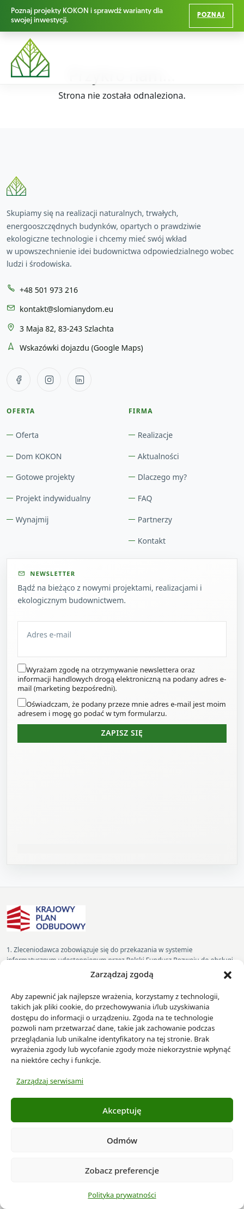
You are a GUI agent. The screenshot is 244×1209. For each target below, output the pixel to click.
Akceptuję (121, 1110)
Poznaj (211, 15)
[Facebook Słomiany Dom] (18, 380)
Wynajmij (32, 519)
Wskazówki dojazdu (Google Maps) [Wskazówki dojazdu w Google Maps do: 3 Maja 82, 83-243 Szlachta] (81, 347)
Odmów (122, 1140)
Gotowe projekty (45, 477)
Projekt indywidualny (53, 498)
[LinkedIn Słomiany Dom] (79, 380)
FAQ (145, 498)
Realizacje (155, 435)
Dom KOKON (39, 456)
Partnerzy (155, 519)
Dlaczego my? (162, 477)
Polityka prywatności (122, 1195)
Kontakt (152, 541)
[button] (227, 974)
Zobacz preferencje (122, 1170)
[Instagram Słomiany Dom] (49, 380)
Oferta (27, 435)
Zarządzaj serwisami (49, 1081)
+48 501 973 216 (49, 290)
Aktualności (158, 456)
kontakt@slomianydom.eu (66, 309)
